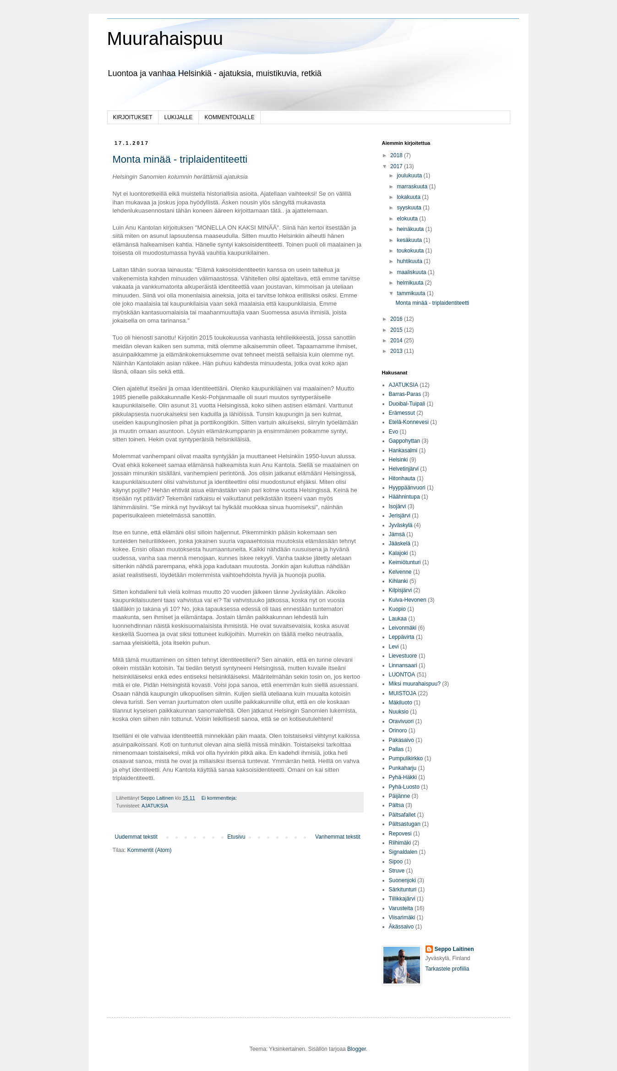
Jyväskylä (401, 525)
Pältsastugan (404, 824)
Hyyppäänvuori (407, 487)
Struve (397, 871)
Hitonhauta (402, 478)
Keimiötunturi (405, 562)
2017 (397, 166)
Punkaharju (403, 768)
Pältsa (396, 805)
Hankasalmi (403, 450)
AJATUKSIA (155, 805)
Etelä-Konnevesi (409, 422)
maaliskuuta (412, 272)
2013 (397, 351)
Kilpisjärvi (400, 590)
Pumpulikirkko (406, 758)
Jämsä (397, 534)
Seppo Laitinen (454, 949)
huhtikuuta (410, 261)
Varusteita (401, 908)
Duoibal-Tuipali (407, 404)
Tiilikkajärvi (402, 898)
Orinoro (398, 730)
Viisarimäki (402, 917)
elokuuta (408, 218)
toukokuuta (411, 250)
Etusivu (236, 837)
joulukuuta (410, 175)
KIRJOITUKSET (133, 117)
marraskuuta (413, 186)
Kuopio (397, 609)
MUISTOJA (402, 693)
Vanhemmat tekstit (337, 837)
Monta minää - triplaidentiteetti (180, 159)
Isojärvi (397, 506)
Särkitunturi (403, 889)
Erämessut (402, 413)
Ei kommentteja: (220, 798)
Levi (394, 646)
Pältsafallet (402, 815)
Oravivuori (401, 721)
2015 (397, 330)
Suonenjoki (402, 880)
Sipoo (396, 861)
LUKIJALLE (178, 117)
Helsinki (398, 459)
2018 (397, 155)
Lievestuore (403, 656)
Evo (394, 431)
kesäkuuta (410, 240)
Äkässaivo (401, 926)
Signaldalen (403, 852)
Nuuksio (399, 712)
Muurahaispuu (165, 38)
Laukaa (398, 618)
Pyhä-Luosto (404, 787)
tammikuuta (411, 293)
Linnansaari (403, 665)
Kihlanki (398, 581)
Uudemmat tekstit (136, 837)
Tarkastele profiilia (448, 969)
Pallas (396, 749)
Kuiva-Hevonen (407, 600)
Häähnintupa (404, 497)
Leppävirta (402, 637)
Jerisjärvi (399, 515)
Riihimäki (400, 843)
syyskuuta (410, 207)
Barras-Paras (405, 394)
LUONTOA (402, 674)
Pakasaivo (401, 740)
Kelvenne (400, 572)
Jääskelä (399, 543)
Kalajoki (398, 553)
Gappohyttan (404, 441)
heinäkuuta (411, 229)
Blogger (356, 1049)
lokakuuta (409, 197)
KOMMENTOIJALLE (230, 117)
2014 (397, 340)
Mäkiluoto (400, 702)
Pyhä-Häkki (403, 777)
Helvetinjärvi (404, 469)
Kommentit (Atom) (149, 850)
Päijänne (399, 796)
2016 (397, 319)
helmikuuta (411, 283)
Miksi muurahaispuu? (415, 684)
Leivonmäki (403, 628)
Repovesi (400, 833)
